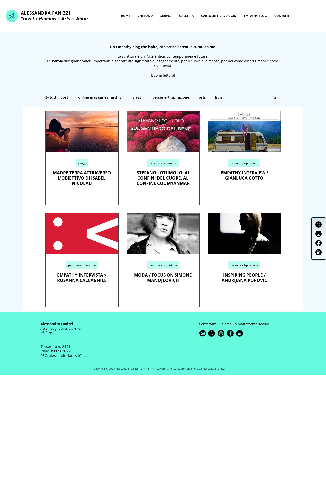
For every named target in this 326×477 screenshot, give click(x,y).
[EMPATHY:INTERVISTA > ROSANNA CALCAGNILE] (82, 233)
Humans (47, 19)
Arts (65, 19)
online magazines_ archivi (100, 97)
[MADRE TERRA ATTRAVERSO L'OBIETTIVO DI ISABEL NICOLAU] (82, 131)
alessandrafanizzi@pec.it (70, 355)
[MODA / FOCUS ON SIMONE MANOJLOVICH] (163, 233)
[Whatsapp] (318, 224)
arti (202, 97)
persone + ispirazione (170, 97)
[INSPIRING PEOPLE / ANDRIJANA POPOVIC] (244, 233)
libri (218, 97)
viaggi (137, 97)
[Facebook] (318, 243)
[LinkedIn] (318, 252)
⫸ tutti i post (56, 97)
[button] (274, 97)
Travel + (30, 19)
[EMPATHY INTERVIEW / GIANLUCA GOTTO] (244, 131)
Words (82, 19)
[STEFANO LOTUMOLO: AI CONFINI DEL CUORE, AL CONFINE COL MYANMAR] (163, 131)
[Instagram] (318, 234)
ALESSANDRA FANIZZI (45, 13)
